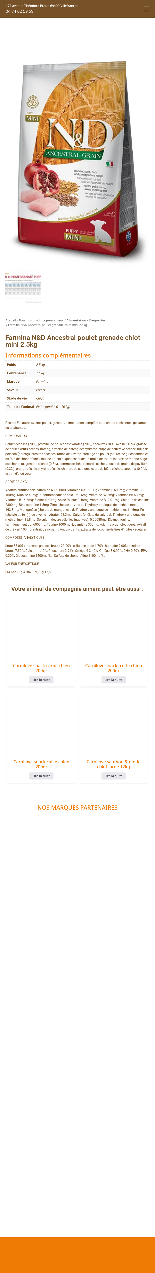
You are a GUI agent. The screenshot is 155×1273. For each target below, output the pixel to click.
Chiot (40, 398)
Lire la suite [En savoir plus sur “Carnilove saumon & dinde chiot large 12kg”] (114, 776)
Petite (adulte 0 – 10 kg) (53, 406)
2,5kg (40, 373)
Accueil (10, 320)
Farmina (42, 381)
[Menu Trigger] (146, 8)
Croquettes (97, 320)
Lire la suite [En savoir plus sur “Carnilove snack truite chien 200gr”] (114, 680)
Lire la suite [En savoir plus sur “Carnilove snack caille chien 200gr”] (41, 776)
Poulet (40, 390)
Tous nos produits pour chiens (41, 320)
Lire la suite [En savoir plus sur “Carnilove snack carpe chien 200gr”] (41, 680)
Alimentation (76, 320)
